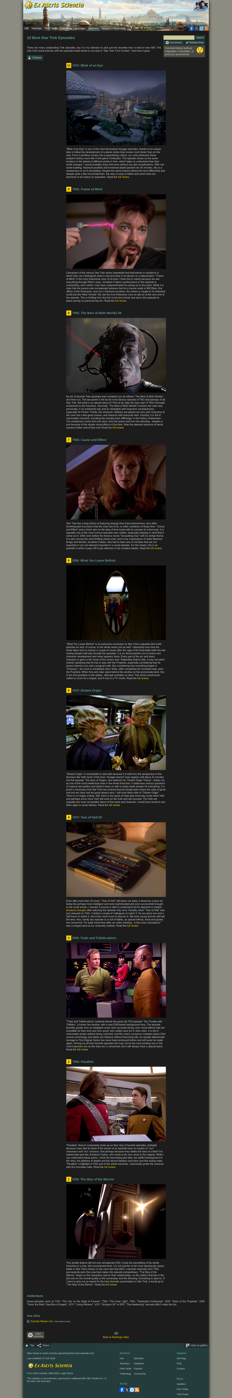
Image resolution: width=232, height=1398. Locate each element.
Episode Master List (42, 1321)
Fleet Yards (51, 28)
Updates (181, 1384)
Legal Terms (66, 1373)
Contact (181, 1368)
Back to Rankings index (116, 1337)
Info (26, 28)
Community (119, 28)
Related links (195, 42)
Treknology (66, 28)
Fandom (106, 28)
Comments (174, 42)
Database (93, 28)
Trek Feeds (182, 1394)
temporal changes (76, 910)
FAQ (179, 1363)
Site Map (181, 1358)
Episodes (80, 28)
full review (123, 177)
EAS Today (182, 1389)
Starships (36, 28)
